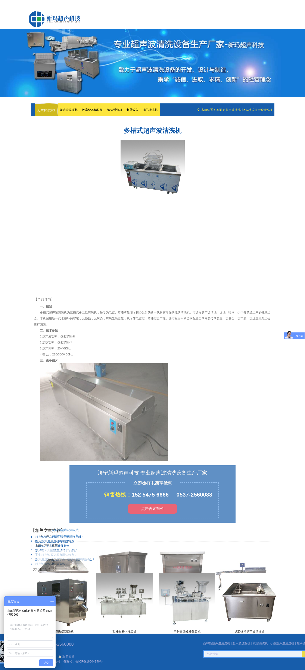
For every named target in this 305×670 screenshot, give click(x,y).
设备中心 (229, 18)
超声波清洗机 (46, 110)
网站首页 (193, 18)
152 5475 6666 (150, 557)
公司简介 (211, 18)
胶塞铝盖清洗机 (92, 110)
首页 (219, 110)
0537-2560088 (194, 557)
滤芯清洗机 (150, 110)
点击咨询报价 (152, 571)
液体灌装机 (114, 110)
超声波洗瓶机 (54, 19)
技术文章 (248, 18)
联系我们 (266, 18)
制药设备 (133, 110)
